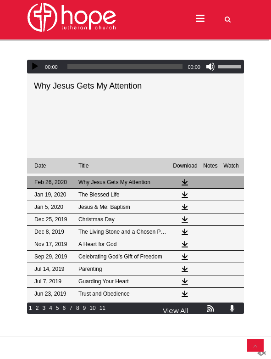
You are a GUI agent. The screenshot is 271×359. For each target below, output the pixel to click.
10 (92, 308)
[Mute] (210, 66)
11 (102, 308)
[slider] (125, 66)
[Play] (34, 66)
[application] (135, 66)
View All (175, 310)
